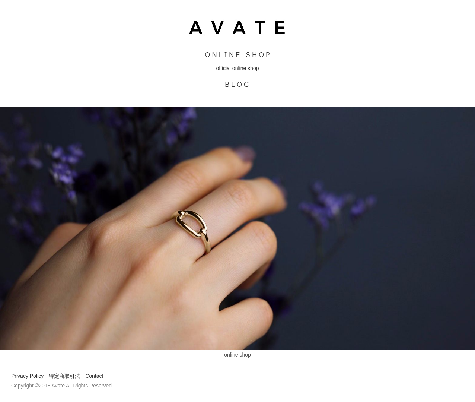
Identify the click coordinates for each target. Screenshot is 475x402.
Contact (94, 376)
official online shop (237, 68)
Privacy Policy (27, 376)
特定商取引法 (64, 376)
